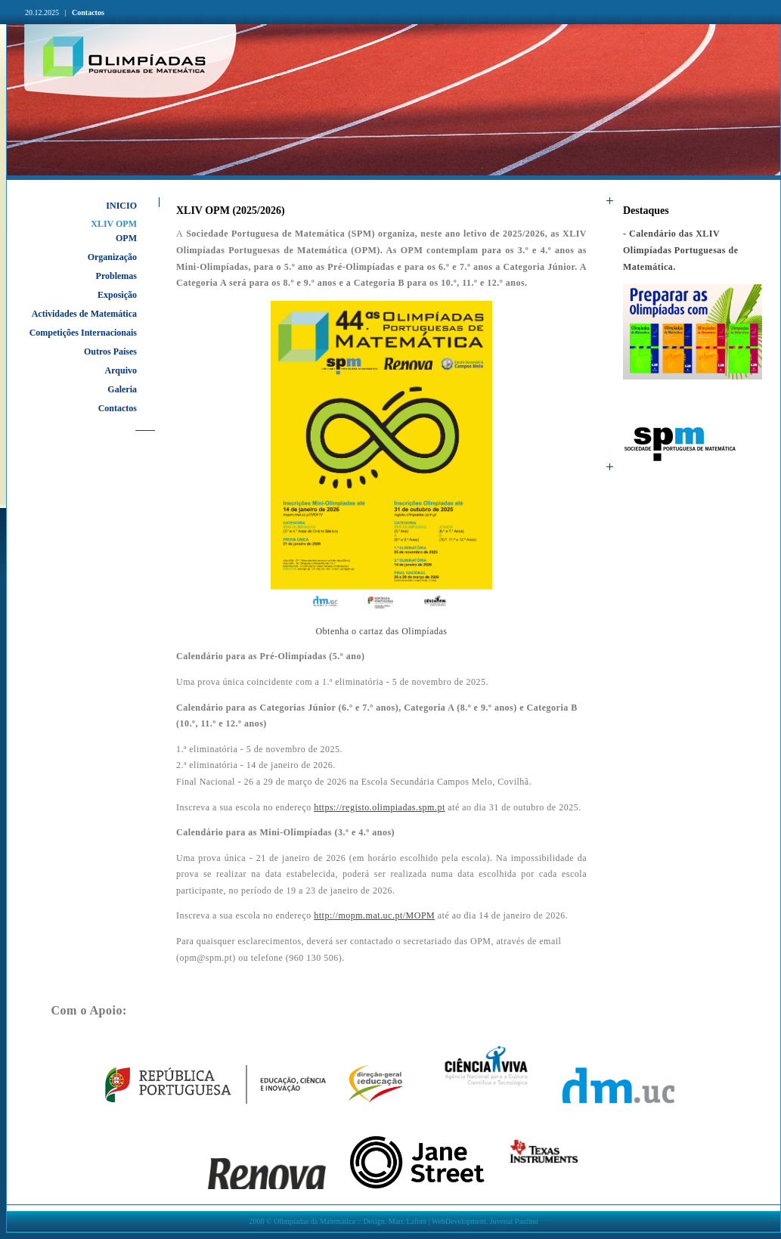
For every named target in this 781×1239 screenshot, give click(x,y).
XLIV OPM (114, 223)
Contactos (88, 12)
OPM (126, 238)
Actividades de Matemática (84, 313)
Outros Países (110, 351)
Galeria (122, 389)
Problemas (116, 276)
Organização (112, 257)
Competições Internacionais (83, 332)
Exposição (117, 295)
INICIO (121, 205)
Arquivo (121, 370)
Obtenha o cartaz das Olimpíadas (381, 631)
